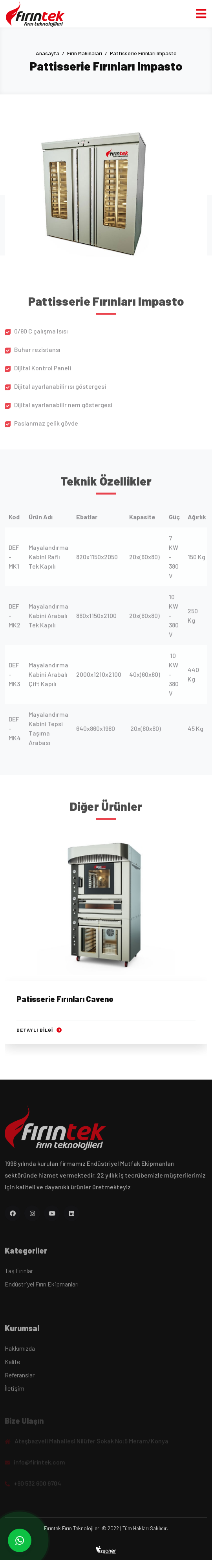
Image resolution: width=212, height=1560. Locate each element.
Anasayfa (47, 53)
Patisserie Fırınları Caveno (64, 999)
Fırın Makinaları (84, 53)
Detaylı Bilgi (39, 1030)
